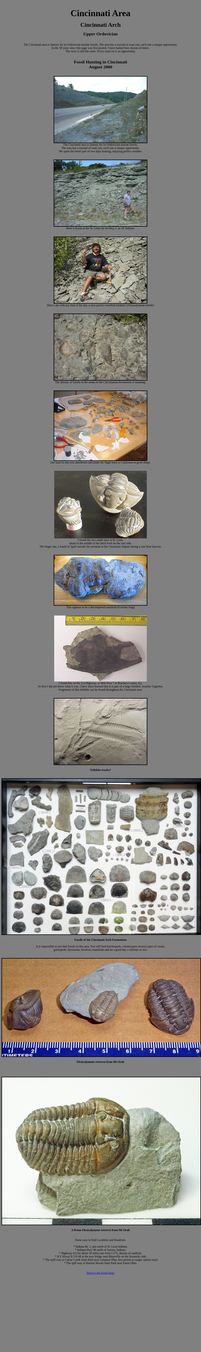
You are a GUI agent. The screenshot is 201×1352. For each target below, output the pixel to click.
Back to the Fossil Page (100, 1272)
